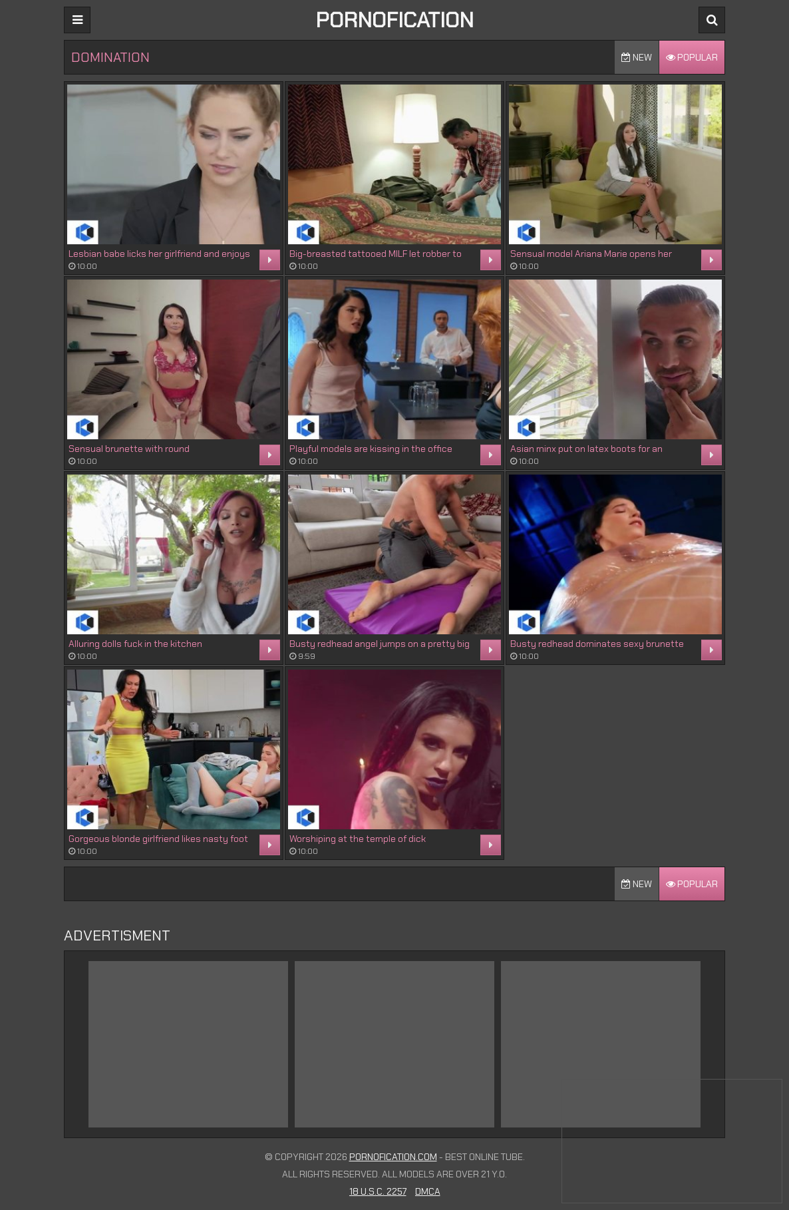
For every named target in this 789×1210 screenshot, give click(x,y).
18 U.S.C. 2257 (377, 1191)
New (636, 57)
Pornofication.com (393, 1157)
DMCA (427, 1191)
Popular (692, 57)
